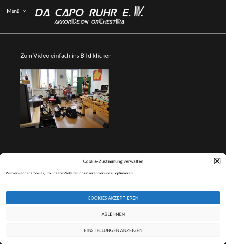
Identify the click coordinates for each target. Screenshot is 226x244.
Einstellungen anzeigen (113, 230)
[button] (217, 161)
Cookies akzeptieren (113, 197)
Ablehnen (113, 214)
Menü (13, 11)
